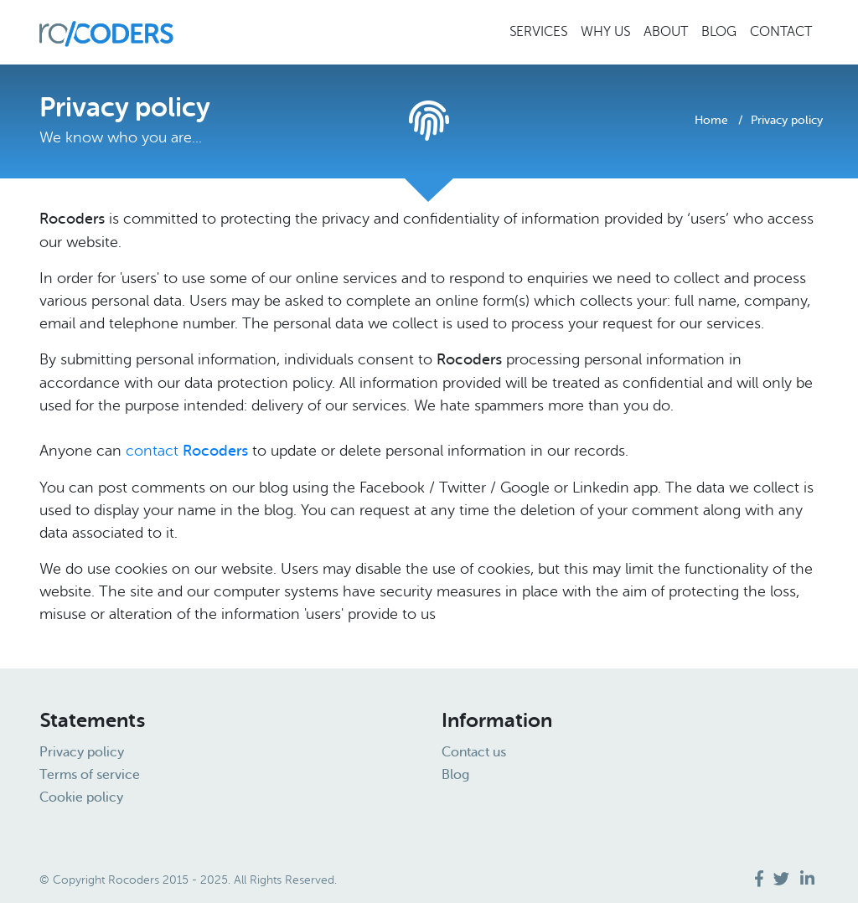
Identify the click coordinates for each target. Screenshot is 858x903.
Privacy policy (81, 753)
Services (538, 31)
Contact (781, 31)
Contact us (474, 753)
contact (189, 450)
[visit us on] (761, 878)
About (666, 31)
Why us (605, 31)
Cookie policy (81, 798)
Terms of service (89, 775)
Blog (719, 31)
